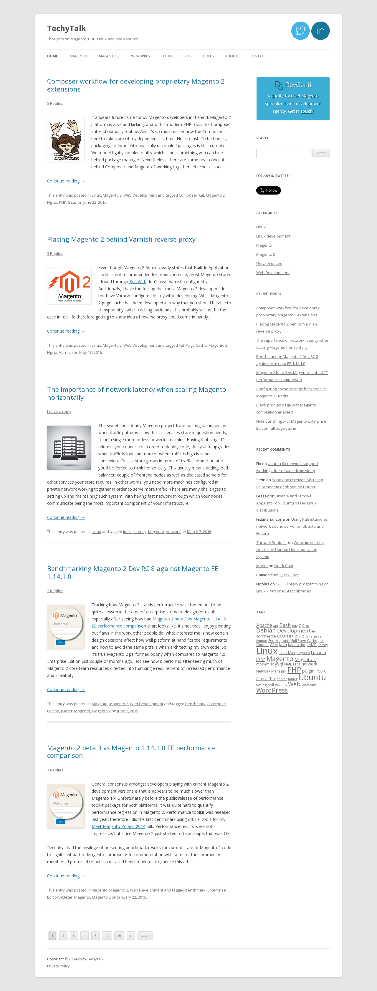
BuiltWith (137, 281)
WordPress (272, 690)
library (323, 645)
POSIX (321, 671)
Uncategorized (269, 263)
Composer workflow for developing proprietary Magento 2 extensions (136, 85)
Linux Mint (287, 652)
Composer (188, 195)
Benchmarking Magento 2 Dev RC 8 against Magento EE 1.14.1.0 (132, 572)
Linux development (273, 236)
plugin (308, 671)
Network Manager (271, 671)
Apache (264, 625)
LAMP (312, 644)
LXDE (260, 659)
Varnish (66, 352)
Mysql (277, 664)
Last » (145, 935)
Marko (262, 565)
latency (139, 531)
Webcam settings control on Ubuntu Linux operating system (290, 549)
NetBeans (292, 664)
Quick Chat (283, 565)
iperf (127, 531)
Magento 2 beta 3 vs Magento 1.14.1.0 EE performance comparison (131, 751)
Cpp (305, 625)
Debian (266, 630)
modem (262, 664)
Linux (96, 195)
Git (201, 195)
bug (294, 626)
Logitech (303, 653)
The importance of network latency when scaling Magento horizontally (136, 393)
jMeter (66, 710)
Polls (208, 56)
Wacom (281, 685)
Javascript (296, 644)
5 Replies (55, 103)
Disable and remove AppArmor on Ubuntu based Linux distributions (286, 503)
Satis (72, 202)
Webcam (309, 685)
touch (306, 111)
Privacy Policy (58, 966)
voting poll (265, 685)
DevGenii (293, 85)
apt (275, 626)
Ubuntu (312, 677)
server (282, 679)
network (173, 531)
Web (294, 684)
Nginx (52, 202)
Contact (257, 56)
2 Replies (55, 590)
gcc (321, 640)
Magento (156, 531)
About (231, 56)
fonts (286, 640)
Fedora (274, 640)
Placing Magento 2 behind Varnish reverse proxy (121, 239)
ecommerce (290, 635)
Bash (285, 625)
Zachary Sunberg (271, 542)
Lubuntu (318, 652)
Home (52, 56)
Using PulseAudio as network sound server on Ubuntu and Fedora (292, 526)
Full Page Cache (193, 345)
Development (294, 630)
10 (107, 935)
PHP (62, 202)
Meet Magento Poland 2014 (118, 826)
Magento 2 (112, 195)
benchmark (195, 703)
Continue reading (66, 181)
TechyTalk (66, 28)
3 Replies (55, 253)
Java (283, 644)
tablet (292, 679)
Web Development (140, 195)
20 (119, 935)
